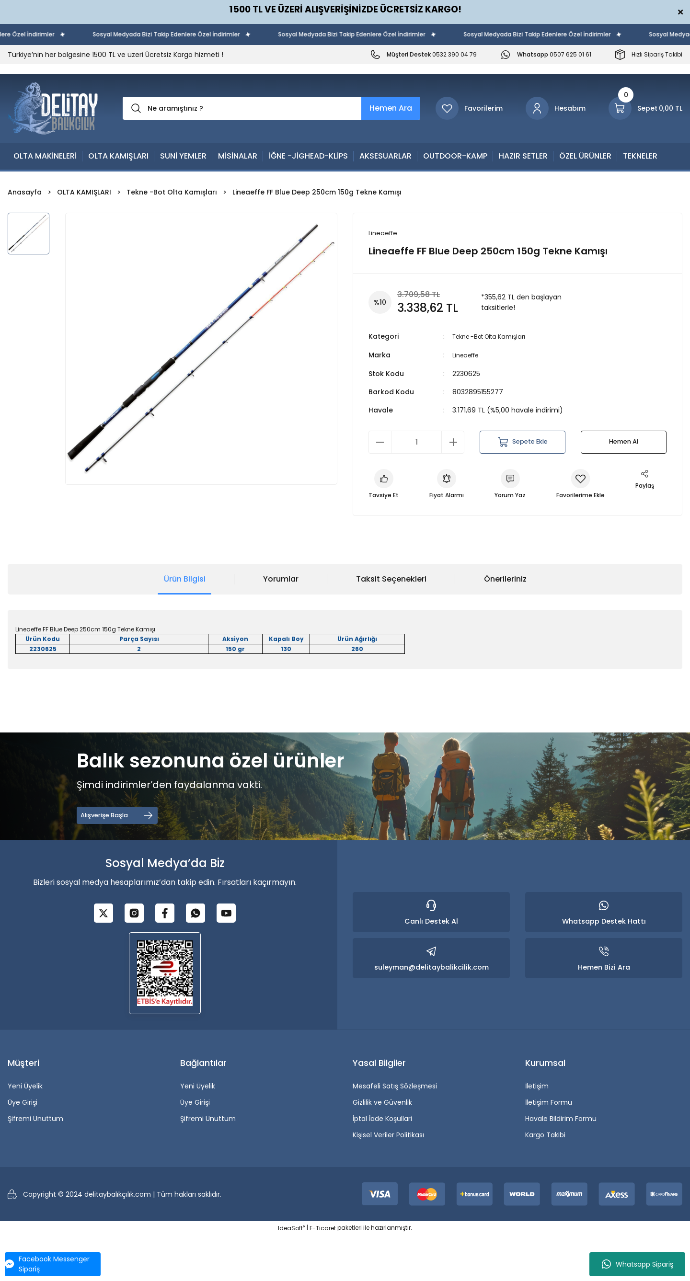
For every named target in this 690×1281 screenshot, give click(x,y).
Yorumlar (281, 624)
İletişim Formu (548, 1148)
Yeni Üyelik (25, 1132)
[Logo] (53, 108)
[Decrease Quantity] (379, 442)
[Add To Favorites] (602, 487)
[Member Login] (556, 108)
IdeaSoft (291, 1274)
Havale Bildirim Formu (561, 1164)
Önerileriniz (505, 624)
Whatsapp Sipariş (637, 1264)
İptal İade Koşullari (382, 1164)
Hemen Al (624, 442)
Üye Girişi (22, 1148)
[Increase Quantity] (452, 442)
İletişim (537, 1132)
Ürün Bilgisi (185, 624)
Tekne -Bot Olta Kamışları (495, 338)
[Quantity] (416, 442)
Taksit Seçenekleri (391, 624)
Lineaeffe (468, 356)
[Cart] (645, 108)
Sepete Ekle (522, 442)
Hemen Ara (390, 108)
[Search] (271, 108)
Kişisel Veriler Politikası (388, 1181)
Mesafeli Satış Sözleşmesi (395, 1132)
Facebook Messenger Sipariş (47, 1264)
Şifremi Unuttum (35, 1164)
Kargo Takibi (545, 1181)
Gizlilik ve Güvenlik (382, 1148)
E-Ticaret (323, 1274)
